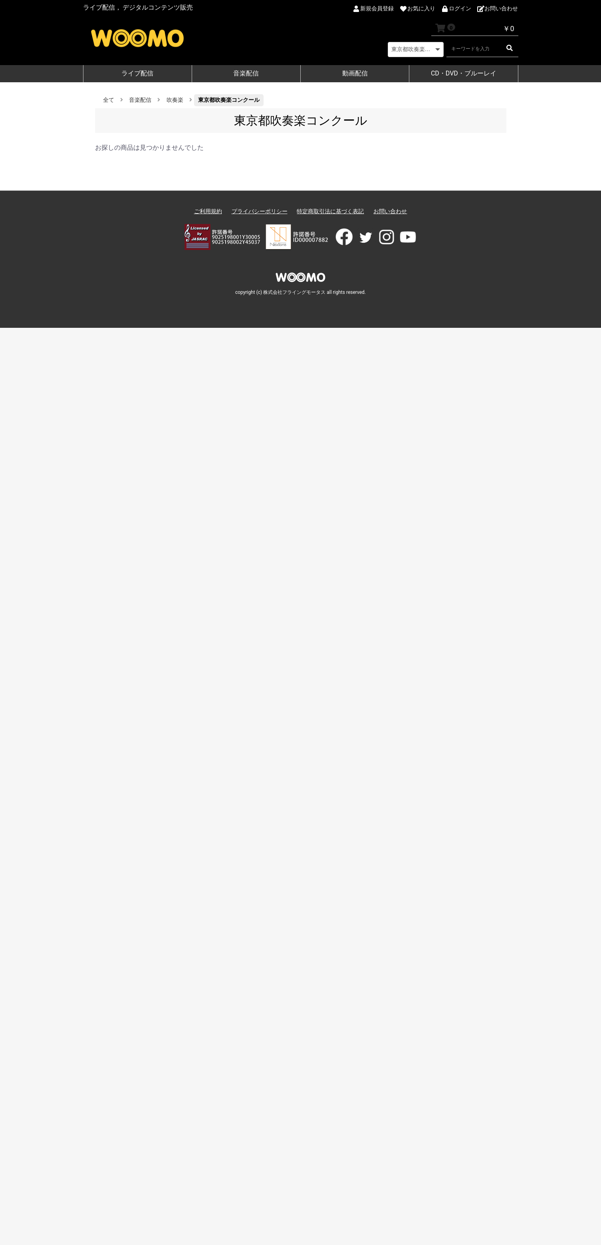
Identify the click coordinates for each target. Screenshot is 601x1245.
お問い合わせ (390, 211)
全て (108, 100)
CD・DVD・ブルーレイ (463, 73)
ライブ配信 (137, 73)
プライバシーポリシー (260, 211)
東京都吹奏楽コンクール (229, 100)
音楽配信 (246, 73)
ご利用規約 (208, 211)
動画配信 (355, 73)
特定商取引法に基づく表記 (330, 211)
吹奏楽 (175, 100)
